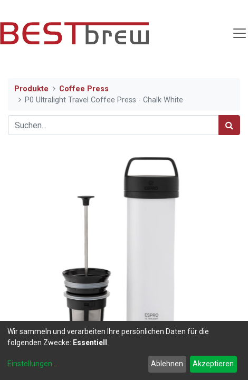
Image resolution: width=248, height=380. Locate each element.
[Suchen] (229, 125)
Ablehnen (167, 363)
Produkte (31, 88)
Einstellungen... (32, 363)
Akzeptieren (213, 363)
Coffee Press (84, 88)
